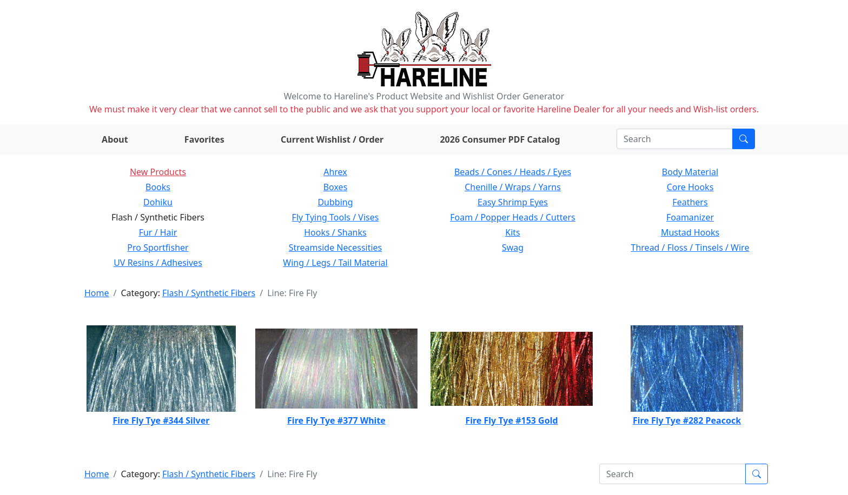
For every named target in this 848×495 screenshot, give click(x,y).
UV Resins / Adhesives (158, 263)
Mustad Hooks (690, 232)
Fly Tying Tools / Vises (335, 217)
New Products (158, 172)
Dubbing (335, 202)
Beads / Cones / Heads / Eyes (512, 172)
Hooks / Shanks (335, 232)
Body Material (690, 172)
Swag (513, 247)
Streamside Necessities (335, 247)
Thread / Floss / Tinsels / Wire (690, 247)
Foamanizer (690, 217)
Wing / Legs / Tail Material (335, 263)
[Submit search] (743, 139)
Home (96, 293)
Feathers (689, 202)
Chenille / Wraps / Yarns (513, 187)
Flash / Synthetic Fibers (208, 293)
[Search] (675, 139)
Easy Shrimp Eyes (513, 202)
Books (157, 187)
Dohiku (158, 202)
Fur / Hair (158, 232)
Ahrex (335, 172)
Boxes (335, 187)
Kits (512, 232)
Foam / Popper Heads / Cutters (512, 217)
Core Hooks (690, 187)
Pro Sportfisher (157, 247)
